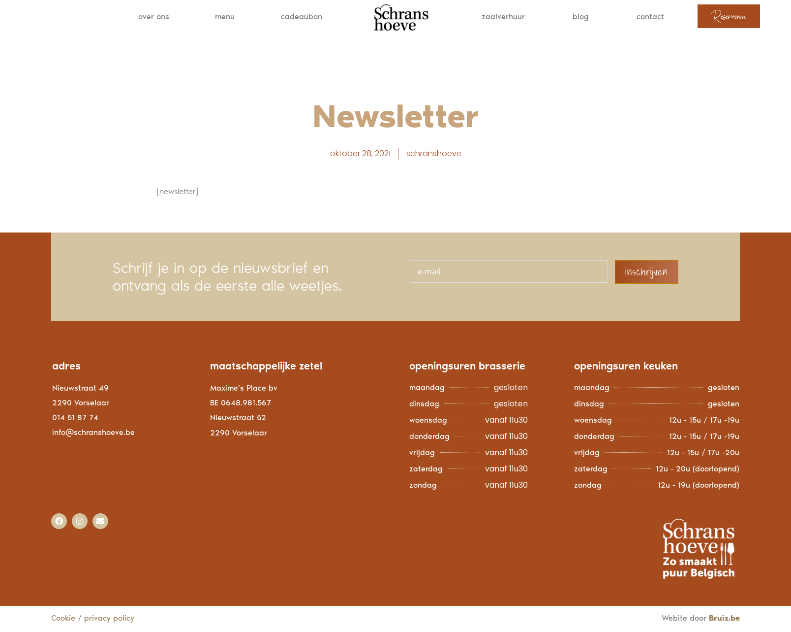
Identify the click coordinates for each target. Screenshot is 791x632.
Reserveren (728, 16)
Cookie (63, 620)
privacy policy (110, 620)
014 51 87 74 (75, 420)
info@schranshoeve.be (93, 434)
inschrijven (646, 274)
